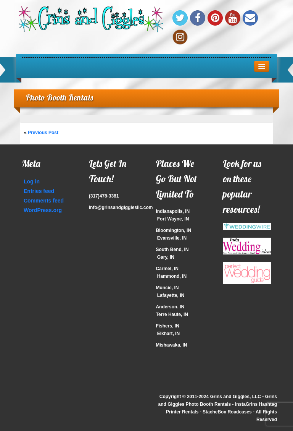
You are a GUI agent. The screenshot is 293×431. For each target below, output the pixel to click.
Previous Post (43, 132)
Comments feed (44, 201)
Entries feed (39, 191)
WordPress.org (43, 210)
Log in (32, 181)
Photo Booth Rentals (59, 97)
